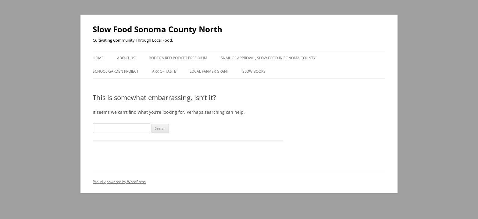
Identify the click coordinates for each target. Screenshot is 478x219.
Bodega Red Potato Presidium (178, 58)
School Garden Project (116, 71)
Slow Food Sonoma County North (157, 29)
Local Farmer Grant (209, 71)
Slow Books (254, 71)
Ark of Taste (164, 71)
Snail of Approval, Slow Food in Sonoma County (268, 58)
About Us (126, 58)
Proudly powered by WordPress (119, 181)
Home (98, 58)
